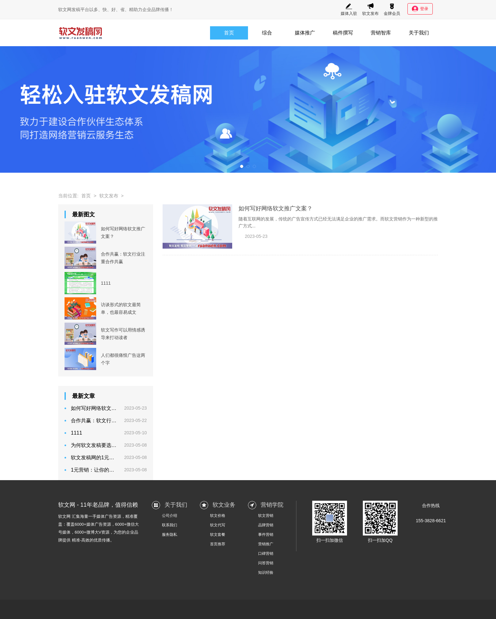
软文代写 (217, 525)
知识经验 (265, 572)
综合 (267, 32)
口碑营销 (265, 553)
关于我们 (419, 32)
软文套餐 (217, 534)
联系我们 (169, 525)
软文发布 (370, 9)
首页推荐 (217, 544)
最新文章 (83, 396)
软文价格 (217, 515)
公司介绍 (169, 515)
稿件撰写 (343, 32)
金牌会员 (392, 9)
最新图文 (83, 214)
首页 (229, 32)
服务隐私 (169, 534)
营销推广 (265, 544)
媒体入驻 (349, 9)
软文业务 (224, 505)
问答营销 (265, 563)
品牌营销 (265, 525)
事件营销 (265, 534)
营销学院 (272, 505)
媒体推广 (305, 32)
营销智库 (381, 32)
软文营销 (265, 515)
